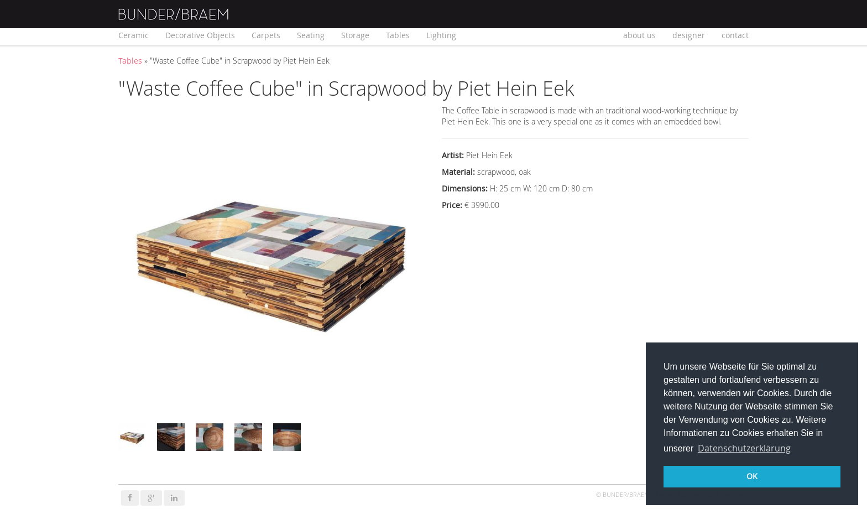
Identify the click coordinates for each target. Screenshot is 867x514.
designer (688, 35)
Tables (398, 35)
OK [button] (752, 476)
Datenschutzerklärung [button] (744, 448)
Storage (355, 35)
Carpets (266, 35)
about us (639, 35)
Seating (311, 35)
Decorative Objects (200, 35)
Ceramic (133, 35)
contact (735, 35)
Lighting (441, 35)
